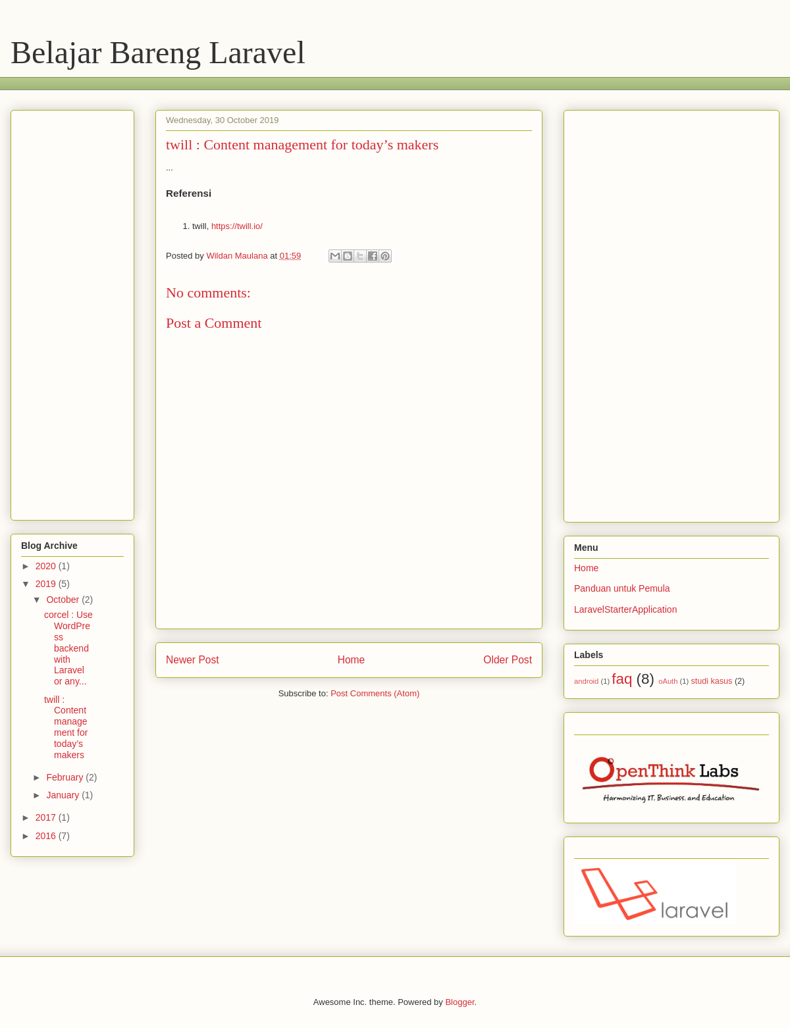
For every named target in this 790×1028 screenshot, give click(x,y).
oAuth (667, 681)
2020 (47, 566)
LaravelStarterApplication (625, 609)
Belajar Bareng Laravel (158, 52)
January (64, 795)
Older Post (507, 659)
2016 (47, 836)
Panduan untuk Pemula (622, 588)
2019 (47, 583)
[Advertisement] (260, 82)
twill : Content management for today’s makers (66, 727)
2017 (47, 817)
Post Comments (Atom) (374, 693)
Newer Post (192, 659)
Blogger (459, 1002)
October (64, 599)
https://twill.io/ (237, 226)
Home (351, 659)
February (66, 777)
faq (622, 679)
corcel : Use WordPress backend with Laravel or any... (68, 647)
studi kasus (711, 681)
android (586, 681)
